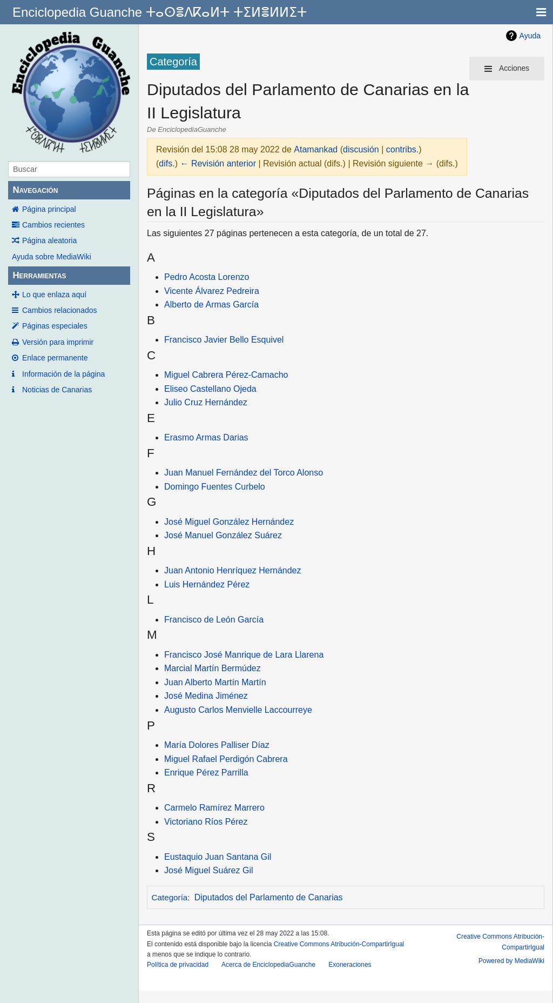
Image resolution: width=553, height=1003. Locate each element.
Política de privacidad (177, 964)
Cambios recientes (53, 224)
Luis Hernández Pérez (206, 584)
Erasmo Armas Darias (206, 437)
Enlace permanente (54, 357)
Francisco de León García (214, 619)
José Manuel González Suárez (223, 535)
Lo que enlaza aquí (54, 294)
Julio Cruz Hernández (205, 402)
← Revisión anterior (218, 163)
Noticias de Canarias (57, 389)
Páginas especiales (54, 326)
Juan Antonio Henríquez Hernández (232, 570)
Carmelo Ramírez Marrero (214, 807)
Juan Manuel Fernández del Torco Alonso (243, 472)
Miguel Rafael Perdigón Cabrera (226, 759)
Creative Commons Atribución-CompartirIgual (339, 944)
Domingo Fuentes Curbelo (214, 486)
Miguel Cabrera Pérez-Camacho (226, 374)
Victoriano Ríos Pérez (205, 821)
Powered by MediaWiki (511, 961)
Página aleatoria (49, 240)
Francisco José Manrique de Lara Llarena (243, 654)
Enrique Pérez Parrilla (206, 772)
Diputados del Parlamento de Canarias (268, 897)
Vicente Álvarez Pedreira (211, 291)
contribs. (402, 149)
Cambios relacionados (59, 310)
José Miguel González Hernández (229, 521)
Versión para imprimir (57, 342)
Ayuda (530, 35)
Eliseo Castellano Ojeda (210, 388)
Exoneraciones (349, 964)
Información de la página (63, 374)
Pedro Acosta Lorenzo (206, 277)
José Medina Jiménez (206, 695)
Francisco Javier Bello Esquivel (224, 339)
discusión (361, 149)
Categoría (170, 897)
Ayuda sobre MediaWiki (51, 256)
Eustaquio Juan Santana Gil (217, 856)
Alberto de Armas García (211, 304)
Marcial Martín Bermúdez (212, 668)
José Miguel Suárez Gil (208, 870)
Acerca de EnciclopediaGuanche (268, 964)
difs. (166, 163)
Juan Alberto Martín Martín (215, 682)
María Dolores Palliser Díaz (216, 745)
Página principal (49, 209)
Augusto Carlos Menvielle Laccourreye (238, 709)
